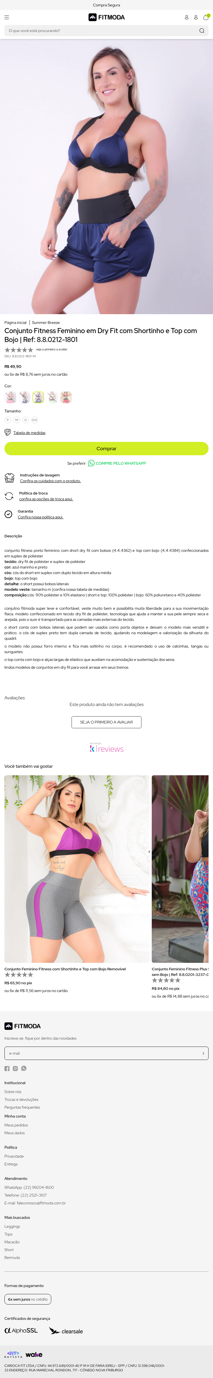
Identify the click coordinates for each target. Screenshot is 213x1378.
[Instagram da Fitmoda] (15, 1068)
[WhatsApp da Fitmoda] (23, 1068)
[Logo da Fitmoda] (107, 17)
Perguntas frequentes (22, 1107)
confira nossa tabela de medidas (80, 589)
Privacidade (14, 1156)
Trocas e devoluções (21, 1099)
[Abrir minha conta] (186, 17)
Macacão (11, 1241)
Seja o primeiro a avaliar (106, 722)
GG (34, 420)
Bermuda (12, 1257)
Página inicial (15, 322)
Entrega (11, 1164)
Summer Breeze (46, 322)
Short (9, 1249)
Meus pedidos (16, 1125)
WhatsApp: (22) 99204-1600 (29, 1187)
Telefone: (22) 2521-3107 (25, 1195)
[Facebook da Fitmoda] (6, 1068)
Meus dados (14, 1132)
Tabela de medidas (24, 432)
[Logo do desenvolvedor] (13, 1354)
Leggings (12, 1226)
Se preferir (106, 463)
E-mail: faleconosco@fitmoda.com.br (35, 1202)
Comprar (107, 448)
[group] (77, 887)
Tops (8, 1234)
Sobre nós (12, 1091)
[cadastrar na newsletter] (203, 1053)
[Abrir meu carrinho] (206, 17)
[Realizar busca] (201, 30)
